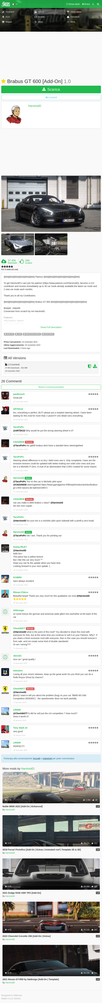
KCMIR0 (17, 577)
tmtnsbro (18, 670)
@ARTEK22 (19, 430)
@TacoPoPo (19, 445)
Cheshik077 (19, 628)
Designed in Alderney (11, 995)
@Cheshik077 (20, 713)
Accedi (36, 758)
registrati (47, 758)
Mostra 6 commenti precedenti (51, 387)
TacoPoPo (18, 427)
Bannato (29, 442)
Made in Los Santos (11, 998)
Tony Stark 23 (20, 728)
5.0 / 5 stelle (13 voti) (9, 269)
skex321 (17, 655)
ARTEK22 (18, 409)
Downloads (12, 263)
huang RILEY (20, 547)
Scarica (51, 89)
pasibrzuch (19, 394)
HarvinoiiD (34, 105)
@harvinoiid (56, 502)
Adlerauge (18, 610)
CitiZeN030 (18, 442)
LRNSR (17, 710)
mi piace (28, 263)
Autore (28, 478)
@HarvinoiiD (19, 520)
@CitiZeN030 (20, 484)
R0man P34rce (20, 592)
